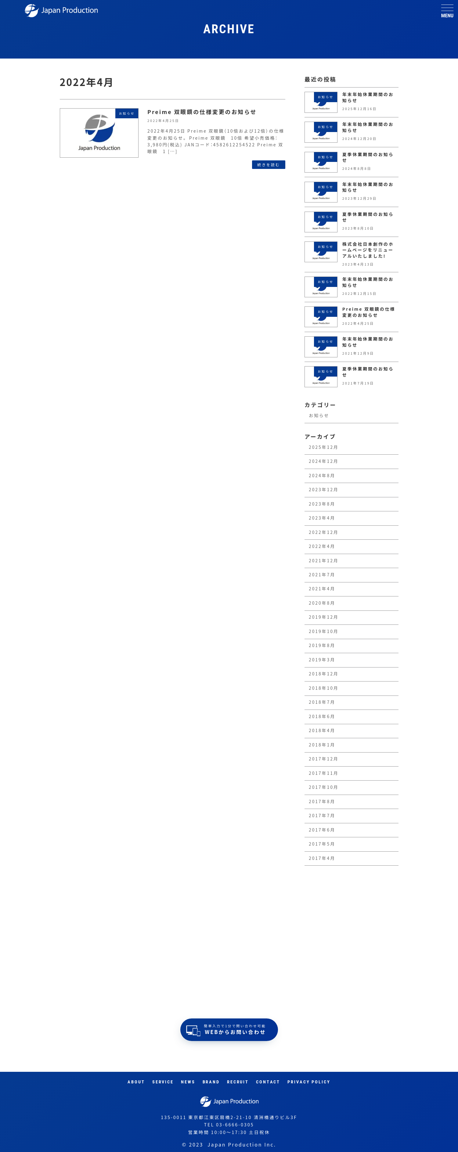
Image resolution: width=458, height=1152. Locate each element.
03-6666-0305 (235, 1124)
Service (163, 1082)
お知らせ (319, 415)
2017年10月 (324, 787)
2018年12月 (324, 674)
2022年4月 (322, 546)
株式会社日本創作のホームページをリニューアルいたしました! (368, 250)
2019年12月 (324, 617)
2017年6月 (322, 830)
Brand (211, 1082)
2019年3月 (322, 660)
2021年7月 (322, 575)
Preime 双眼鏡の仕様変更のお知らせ (202, 112)
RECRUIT (238, 1082)
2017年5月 (322, 844)
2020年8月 (322, 603)
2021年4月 (322, 589)
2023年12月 (324, 490)
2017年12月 (324, 759)
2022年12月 (324, 532)
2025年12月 (324, 447)
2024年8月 (322, 476)
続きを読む (268, 164)
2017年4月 (322, 858)
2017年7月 (322, 816)
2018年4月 (322, 730)
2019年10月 (324, 631)
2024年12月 (324, 461)
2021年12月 (324, 561)
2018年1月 (322, 745)
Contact (268, 1082)
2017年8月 (322, 802)
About (136, 1082)
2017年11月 (324, 773)
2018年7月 (322, 702)
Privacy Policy (308, 1082)
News (188, 1082)
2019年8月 (322, 645)
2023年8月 (322, 504)
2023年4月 (322, 518)
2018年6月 (322, 716)
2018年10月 (324, 688)
